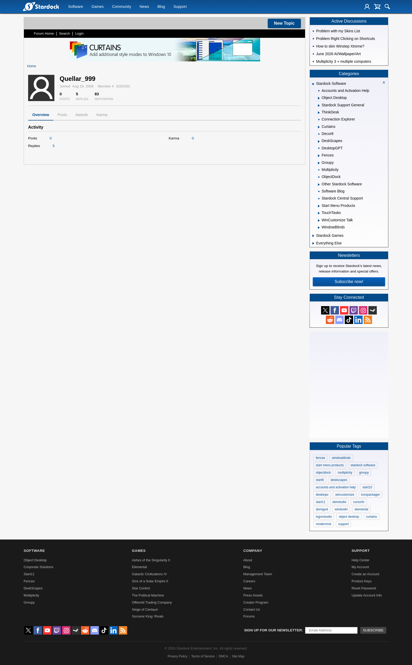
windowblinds (341, 458)
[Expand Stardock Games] (313, 235)
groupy (364, 472)
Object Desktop (35, 560)
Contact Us (251, 609)
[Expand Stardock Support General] (319, 105)
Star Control (141, 588)
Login (79, 33)
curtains (371, 517)
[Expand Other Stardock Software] (319, 184)
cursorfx (358, 502)
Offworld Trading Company (152, 602)
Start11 (29, 574)
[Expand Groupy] (319, 163)
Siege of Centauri (145, 609)
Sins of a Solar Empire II (150, 581)
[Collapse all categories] (384, 82)
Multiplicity (31, 595)
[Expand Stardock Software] (313, 84)
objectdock (323, 472)
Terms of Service (203, 656)
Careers (249, 581)
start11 (321, 502)
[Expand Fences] (319, 155)
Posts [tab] (62, 115)
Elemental (139, 567)
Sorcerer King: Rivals (147, 616)
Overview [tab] (40, 115)
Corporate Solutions (38, 567)
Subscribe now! (348, 281)
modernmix (323, 524)
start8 (320, 480)
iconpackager (370, 494)
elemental (361, 509)
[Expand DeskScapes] (319, 141)
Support (180, 7)
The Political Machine (148, 595)
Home (31, 66)
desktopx (322, 494)
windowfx (341, 509)
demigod (322, 509)
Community (121, 7)
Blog (161, 7)
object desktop (349, 517)
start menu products (330, 465)
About (247, 560)
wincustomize (344, 494)
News (144, 7)
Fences (29, 581)
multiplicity (345, 472)
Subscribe (373, 630)
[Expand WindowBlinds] (319, 227)
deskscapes (339, 480)
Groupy (29, 602)
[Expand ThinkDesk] (319, 112)
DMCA (223, 656)
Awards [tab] (81, 115)
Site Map (238, 656)
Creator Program (255, 602)
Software (75, 7)
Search (64, 33)
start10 (367, 487)
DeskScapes (33, 588)
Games (97, 7)
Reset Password (364, 588)
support (343, 524)
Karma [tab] (101, 115)
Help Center (360, 560)
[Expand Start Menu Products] (319, 206)
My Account (360, 567)
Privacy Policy (177, 656)
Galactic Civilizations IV (149, 574)
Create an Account (365, 574)
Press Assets (253, 595)
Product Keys (362, 581)
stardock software (363, 465)
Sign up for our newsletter (273, 630)
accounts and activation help (336, 487)
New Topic (284, 23)
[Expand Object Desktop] (319, 98)
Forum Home (44, 33)
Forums (249, 616)
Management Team (257, 574)
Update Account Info (367, 595)
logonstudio (324, 517)
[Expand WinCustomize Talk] (319, 220)
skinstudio (339, 502)
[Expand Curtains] (319, 127)
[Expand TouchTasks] (319, 213)
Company (252, 551)
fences (320, 458)
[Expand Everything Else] (313, 243)
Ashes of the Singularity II (151, 560)
